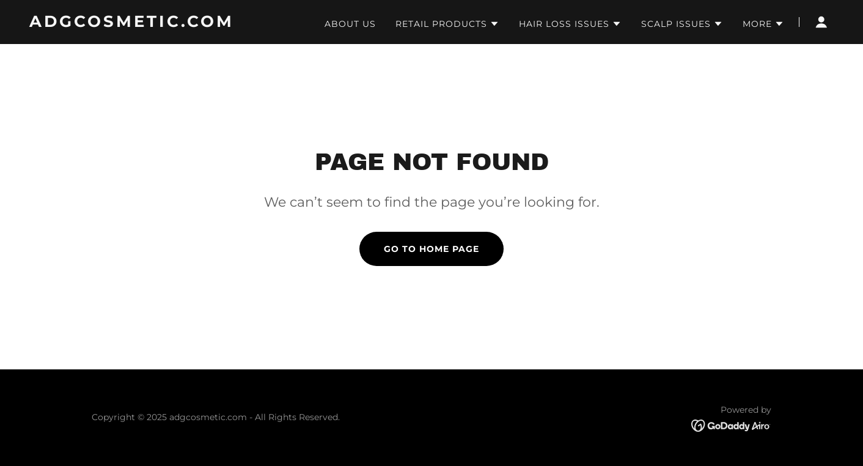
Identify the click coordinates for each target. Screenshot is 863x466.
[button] (447, 24)
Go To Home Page (431, 248)
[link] (170, 23)
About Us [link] (350, 23)
